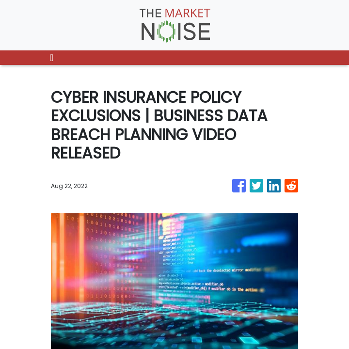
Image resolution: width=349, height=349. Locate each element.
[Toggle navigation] (52, 57)
